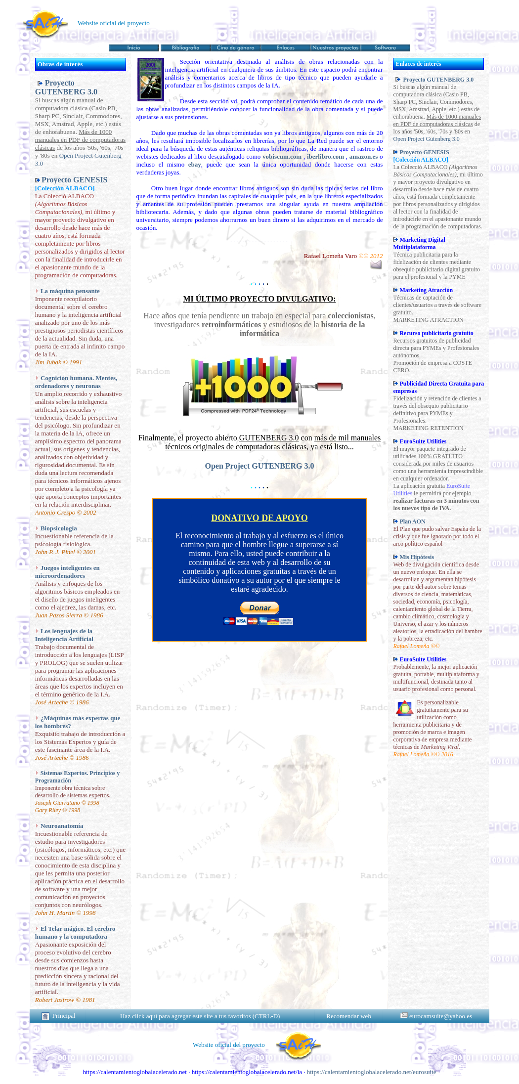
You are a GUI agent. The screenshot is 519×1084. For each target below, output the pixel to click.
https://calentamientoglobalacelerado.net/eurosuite (371, 1072)
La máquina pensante (70, 291)
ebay (194, 164)
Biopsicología (59, 528)
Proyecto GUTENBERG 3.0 (66, 87)
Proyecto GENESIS (74, 179)
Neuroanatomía (62, 825)
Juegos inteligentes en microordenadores (67, 571)
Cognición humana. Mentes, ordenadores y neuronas (76, 382)
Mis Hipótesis (416, 557)
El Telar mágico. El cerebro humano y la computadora (75, 932)
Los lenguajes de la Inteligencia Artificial (64, 635)
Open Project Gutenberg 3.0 (426, 138)
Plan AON (412, 521)
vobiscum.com (282, 156)
